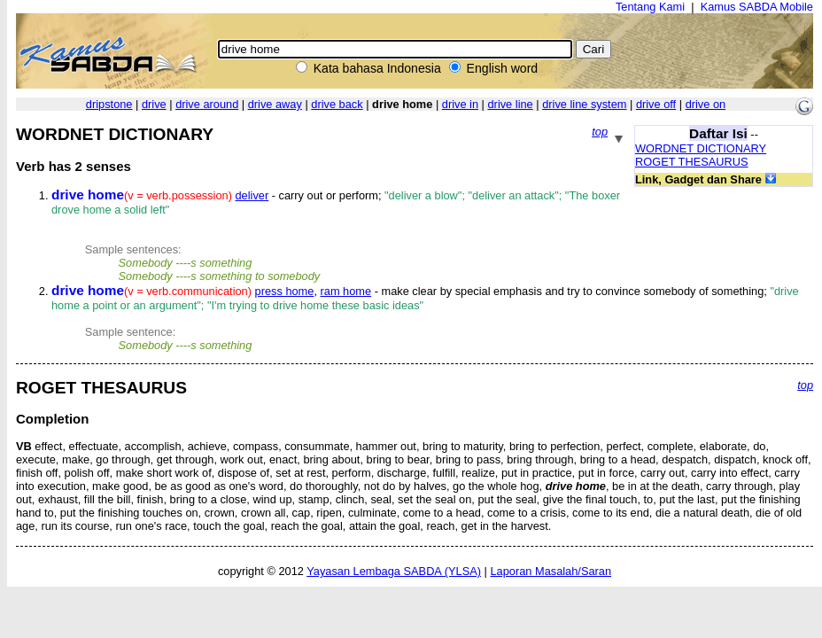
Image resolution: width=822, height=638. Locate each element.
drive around (206, 104)
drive (154, 104)
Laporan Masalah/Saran (550, 571)
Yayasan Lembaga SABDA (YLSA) (393, 571)
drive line (510, 104)
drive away (275, 104)
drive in (460, 104)
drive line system (584, 104)
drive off (656, 104)
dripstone (109, 104)
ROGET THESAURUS (691, 161)
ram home (346, 291)
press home (284, 291)
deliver (252, 195)
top (600, 131)
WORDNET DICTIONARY (700, 148)
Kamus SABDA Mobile (757, 6)
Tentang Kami (650, 6)
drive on (706, 104)
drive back (336, 104)
